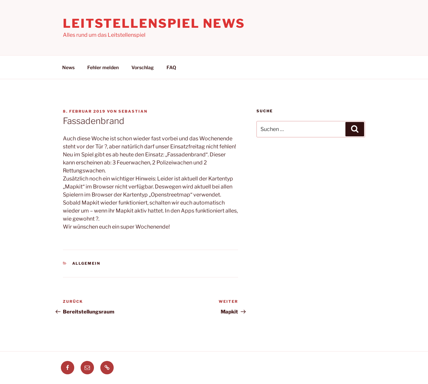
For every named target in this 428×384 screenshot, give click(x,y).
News (68, 67)
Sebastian (132, 111)
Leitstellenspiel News (154, 23)
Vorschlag (142, 67)
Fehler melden (103, 67)
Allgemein (86, 263)
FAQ (171, 67)
